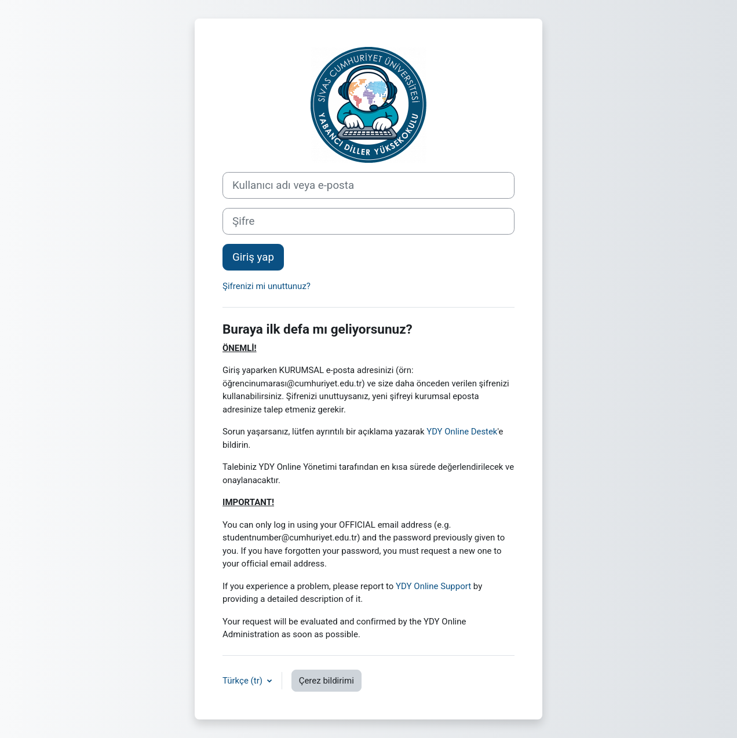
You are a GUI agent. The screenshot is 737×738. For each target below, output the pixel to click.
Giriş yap (253, 257)
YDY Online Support (433, 586)
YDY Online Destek (461, 431)
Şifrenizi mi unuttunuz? (266, 286)
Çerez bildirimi (326, 680)
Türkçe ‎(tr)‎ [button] (243, 680)
